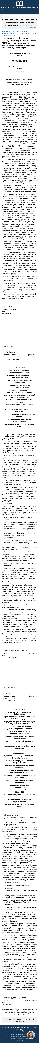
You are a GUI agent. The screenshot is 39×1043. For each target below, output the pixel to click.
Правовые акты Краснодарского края (14, 31)
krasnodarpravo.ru (19, 1040)
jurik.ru (34, 27)
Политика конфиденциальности (20, 1038)
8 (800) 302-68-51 (26, 25)
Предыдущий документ (15, 1019)
